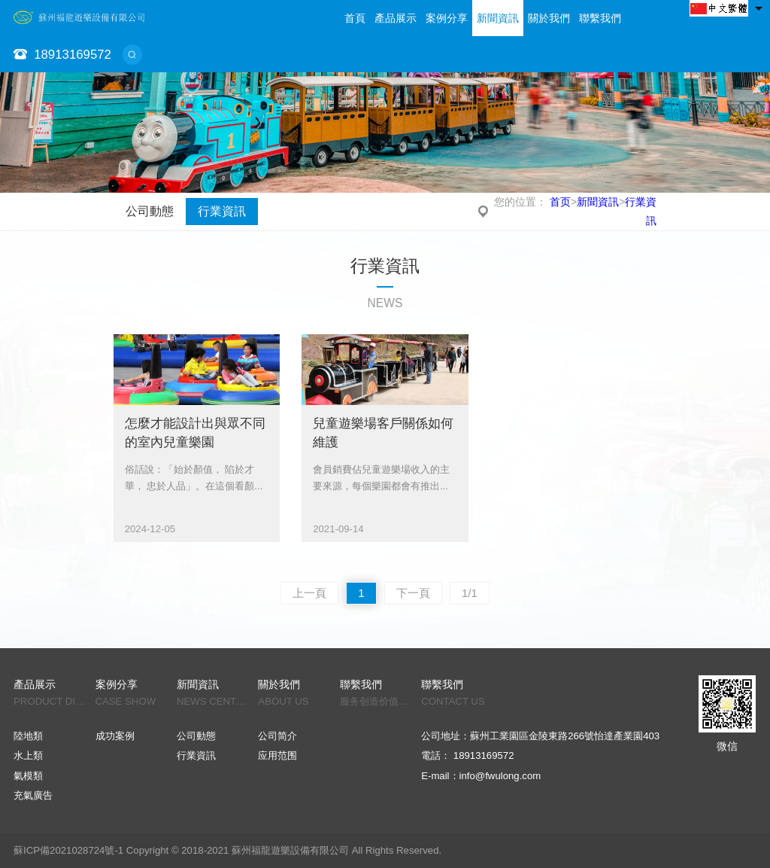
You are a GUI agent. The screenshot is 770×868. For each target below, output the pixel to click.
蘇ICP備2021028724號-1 (68, 850)
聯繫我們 (600, 18)
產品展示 (395, 18)
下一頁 (413, 592)
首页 (560, 202)
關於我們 (549, 18)
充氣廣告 (33, 795)
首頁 (354, 18)
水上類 (28, 755)
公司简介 (277, 736)
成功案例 (115, 736)
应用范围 (277, 755)
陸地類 (28, 736)
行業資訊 (222, 211)
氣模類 (28, 775)
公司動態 (150, 211)
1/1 (469, 592)
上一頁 (309, 592)
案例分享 (447, 18)
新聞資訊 (498, 18)
